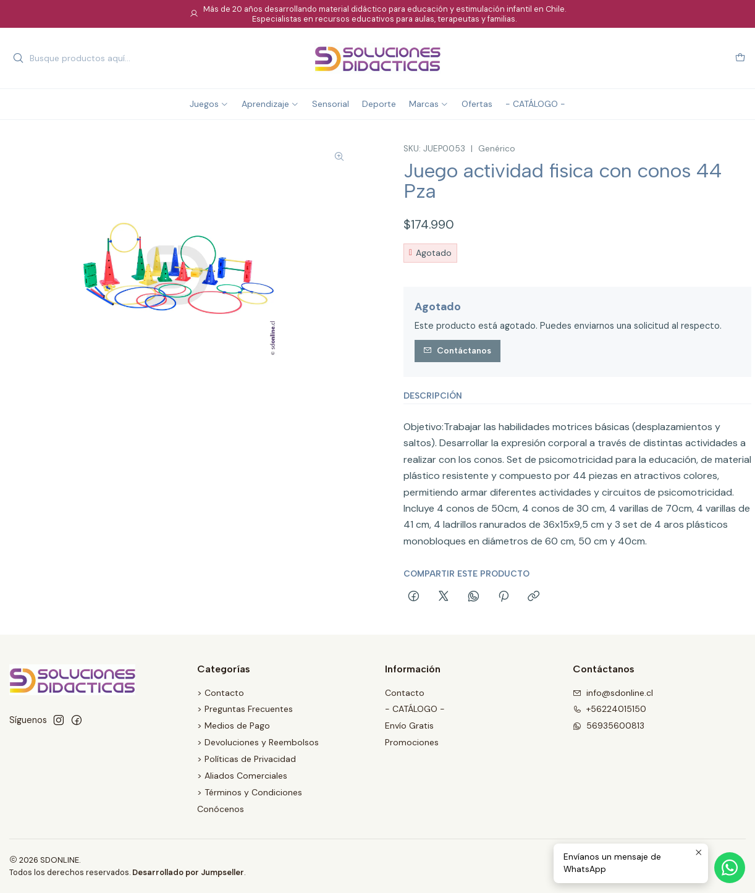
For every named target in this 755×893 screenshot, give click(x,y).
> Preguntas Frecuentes (245, 708)
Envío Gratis (409, 725)
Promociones (412, 742)
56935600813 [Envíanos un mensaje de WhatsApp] (608, 725)
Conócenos (220, 809)
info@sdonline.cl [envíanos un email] (613, 692)
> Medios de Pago (233, 725)
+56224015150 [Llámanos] (609, 708)
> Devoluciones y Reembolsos (258, 742)
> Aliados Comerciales (242, 775)
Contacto (404, 692)
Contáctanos (457, 350)
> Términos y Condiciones (249, 792)
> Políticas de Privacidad (246, 758)
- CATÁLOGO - (415, 708)
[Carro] (740, 58)
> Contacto (220, 692)
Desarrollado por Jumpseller (188, 872)
